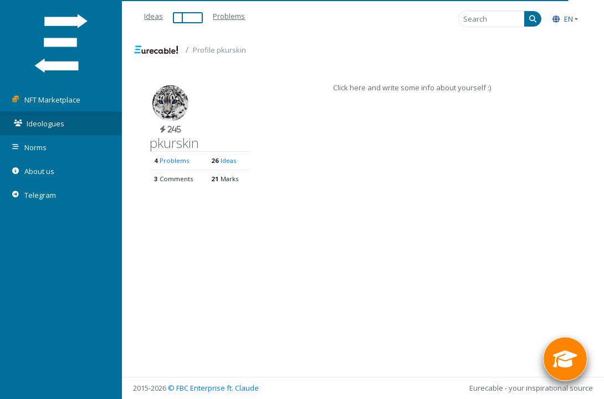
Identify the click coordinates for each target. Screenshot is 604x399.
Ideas (153, 16)
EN (562, 19)
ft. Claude (243, 388)
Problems (229, 16)
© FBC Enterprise (196, 388)
